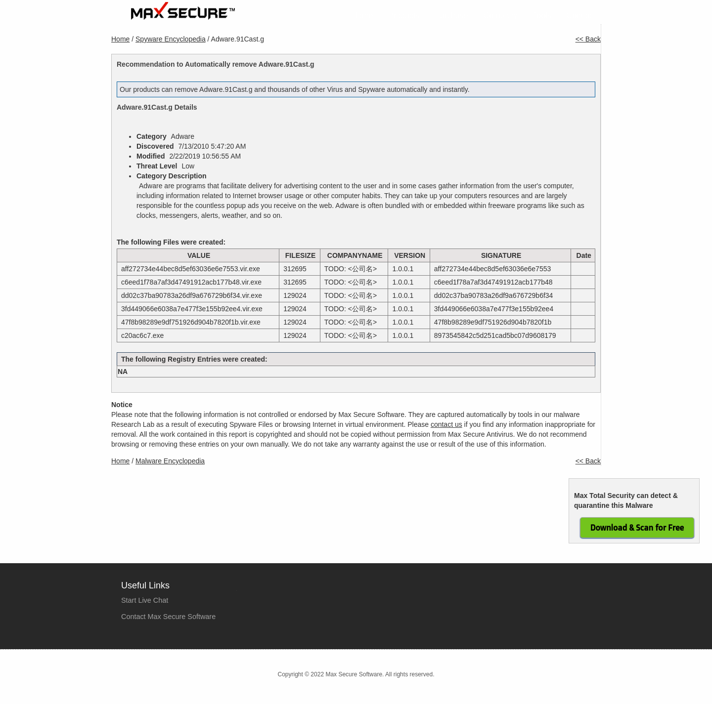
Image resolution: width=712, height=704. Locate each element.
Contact (580, 15)
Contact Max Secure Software (168, 617)
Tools (542, 15)
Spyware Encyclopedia (170, 39)
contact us (446, 424)
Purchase (451, 15)
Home (362, 15)
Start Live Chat (144, 600)
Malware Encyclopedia (170, 461)
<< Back (588, 39)
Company (500, 15)
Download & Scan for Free (637, 528)
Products (403, 15)
